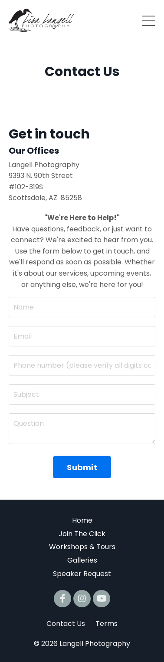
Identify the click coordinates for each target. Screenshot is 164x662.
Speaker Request (82, 574)
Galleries (82, 560)
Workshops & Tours (82, 547)
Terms (106, 624)
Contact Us (65, 624)
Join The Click (82, 534)
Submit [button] (82, 467)
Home (82, 520)
